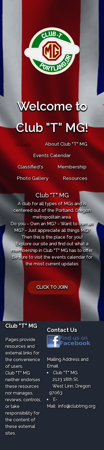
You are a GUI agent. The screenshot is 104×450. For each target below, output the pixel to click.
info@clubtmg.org (76, 406)
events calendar (68, 257)
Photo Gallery (33, 178)
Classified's (30, 167)
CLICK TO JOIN (52, 287)
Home (24, 144)
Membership (72, 167)
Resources (75, 178)
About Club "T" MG (66, 144)
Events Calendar (52, 155)
